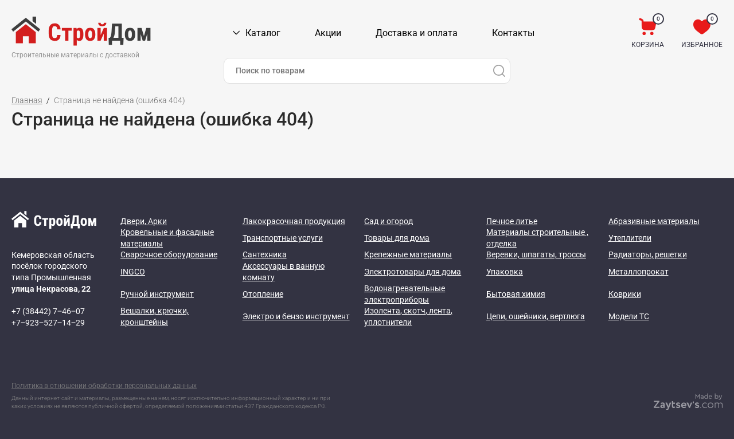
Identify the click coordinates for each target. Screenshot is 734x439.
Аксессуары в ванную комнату (284, 271)
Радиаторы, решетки (647, 254)
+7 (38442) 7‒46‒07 (48, 311)
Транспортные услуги (283, 237)
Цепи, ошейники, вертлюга (535, 316)
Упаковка (504, 271)
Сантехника (265, 254)
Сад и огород (388, 221)
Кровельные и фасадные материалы (167, 238)
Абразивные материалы (654, 221)
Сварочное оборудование (168, 254)
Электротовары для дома (412, 271)
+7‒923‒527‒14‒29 (48, 322)
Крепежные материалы (408, 254)
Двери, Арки (143, 221)
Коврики (624, 294)
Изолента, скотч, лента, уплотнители (408, 316)
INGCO (132, 271)
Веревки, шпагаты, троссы (536, 254)
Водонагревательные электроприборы (404, 294)
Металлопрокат (638, 271)
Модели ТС (628, 316)
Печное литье (511, 221)
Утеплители (629, 237)
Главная (26, 100)
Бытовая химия (515, 294)
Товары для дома (397, 237)
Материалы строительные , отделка (537, 238)
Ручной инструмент (157, 294)
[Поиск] (498, 71)
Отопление (263, 294)
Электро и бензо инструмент (296, 316)
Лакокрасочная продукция (294, 221)
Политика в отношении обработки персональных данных (104, 386)
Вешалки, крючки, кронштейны (154, 316)
